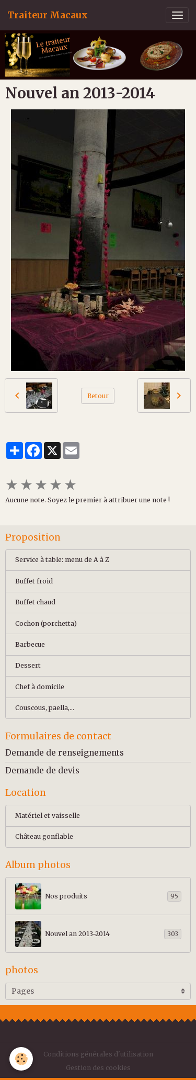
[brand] (47, 15)
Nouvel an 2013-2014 (98, 934)
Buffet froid (34, 581)
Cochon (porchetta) (46, 623)
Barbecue (30, 644)
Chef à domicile (39, 687)
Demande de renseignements (64, 753)
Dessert (28, 665)
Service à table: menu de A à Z (62, 560)
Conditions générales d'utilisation (98, 1054)
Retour (98, 396)
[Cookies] (21, 1059)
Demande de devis (42, 770)
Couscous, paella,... (44, 708)
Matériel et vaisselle (47, 815)
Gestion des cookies (98, 1068)
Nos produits (98, 896)
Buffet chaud (35, 602)
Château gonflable (44, 836)
